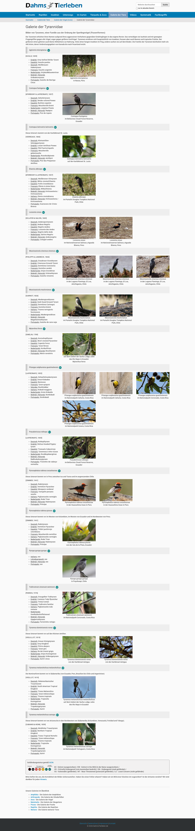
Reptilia (34, 807)
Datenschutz (93, 823)
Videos (133, 15)
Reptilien (43, 15)
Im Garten (81, 15)
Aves (33, 800)
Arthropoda (35, 797)
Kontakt (112, 823)
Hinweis (43, 779)
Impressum (103, 823)
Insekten (55, 15)
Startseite (30, 15)
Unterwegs (68, 15)
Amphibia (34, 795)
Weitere (34, 810)
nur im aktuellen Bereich (146, 8)
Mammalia (35, 802)
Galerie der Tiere (118, 15)
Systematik (145, 15)
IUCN (51, 762)
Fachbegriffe (161, 15)
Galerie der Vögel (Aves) (63, 20)
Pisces (33, 805)
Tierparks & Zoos (98, 15)
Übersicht (83, 823)
